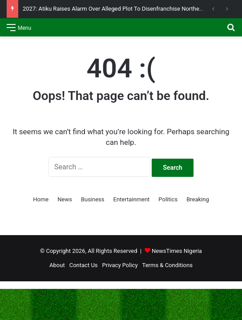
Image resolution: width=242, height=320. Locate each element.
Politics (167, 199)
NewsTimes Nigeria (177, 251)
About (57, 265)
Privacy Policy (120, 265)
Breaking (197, 199)
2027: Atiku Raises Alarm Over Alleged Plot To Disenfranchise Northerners (117, 8)
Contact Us (83, 265)
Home (40, 199)
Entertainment (131, 199)
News (64, 199)
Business (93, 199)
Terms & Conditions (167, 265)
